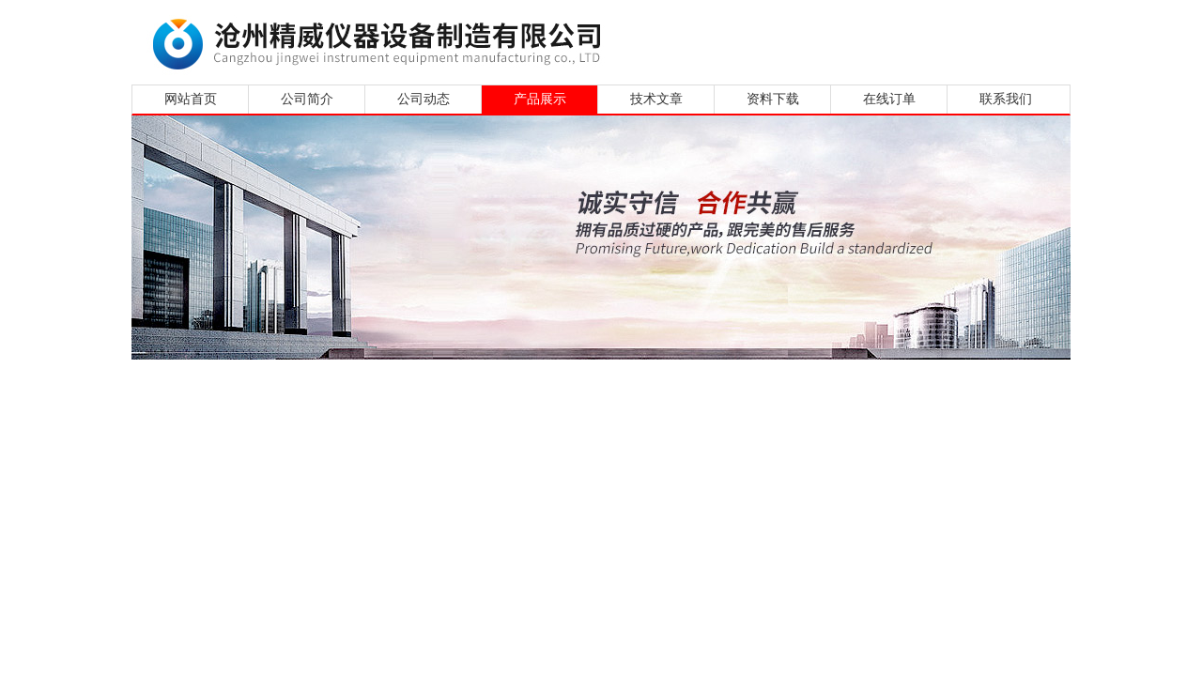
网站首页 (190, 99)
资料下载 (773, 99)
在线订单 (889, 99)
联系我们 (1005, 99)
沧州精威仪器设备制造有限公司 (382, 40)
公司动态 (423, 99)
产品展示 (540, 99)
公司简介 (307, 99)
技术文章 (656, 99)
